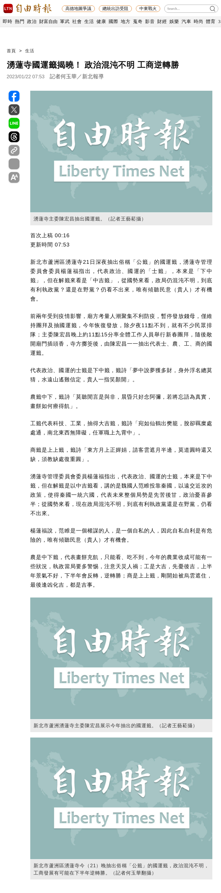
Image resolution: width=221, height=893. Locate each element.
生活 (89, 21)
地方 (125, 21)
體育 (210, 21)
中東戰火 (148, 8)
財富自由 (48, 21)
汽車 (186, 21)
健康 (101, 21)
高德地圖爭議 (78, 8)
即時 (7, 21)
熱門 (19, 21)
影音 (150, 21)
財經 (162, 21)
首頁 (11, 50)
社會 (77, 21)
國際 (113, 21)
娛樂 (174, 21)
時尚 (198, 21)
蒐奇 (137, 21)
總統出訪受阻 (115, 8)
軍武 (64, 21)
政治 (31, 21)
